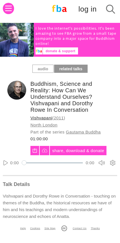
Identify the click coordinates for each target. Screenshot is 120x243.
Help (23, 228)
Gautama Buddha (83, 132)
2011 (59, 117)
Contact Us (79, 228)
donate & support (60, 51)
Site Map (50, 228)
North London (43, 124)
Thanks (95, 228)
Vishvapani (41, 117)
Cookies (35, 228)
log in (87, 9)
